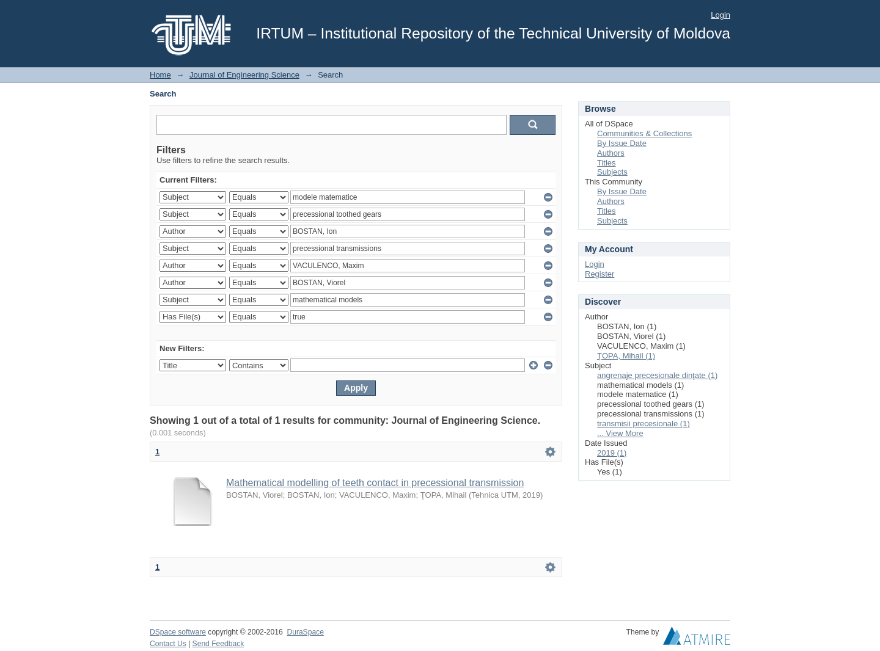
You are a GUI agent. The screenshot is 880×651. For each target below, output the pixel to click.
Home (160, 74)
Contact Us (168, 643)
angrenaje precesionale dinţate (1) (657, 375)
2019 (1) (611, 452)
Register (599, 273)
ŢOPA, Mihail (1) (626, 355)
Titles (606, 162)
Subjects (612, 171)
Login (720, 15)
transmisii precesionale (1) (643, 423)
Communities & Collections (644, 133)
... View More (620, 433)
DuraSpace (305, 632)
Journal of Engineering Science (244, 74)
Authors (611, 153)
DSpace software (178, 632)
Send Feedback (218, 643)
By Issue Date (622, 143)
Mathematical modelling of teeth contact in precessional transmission (375, 483)
